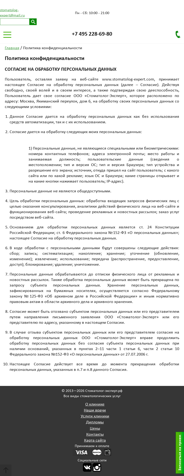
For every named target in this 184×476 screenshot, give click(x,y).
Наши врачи (95, 410)
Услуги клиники (95, 416)
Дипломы (95, 422)
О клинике (94, 404)
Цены (95, 428)
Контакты (95, 434)
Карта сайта (95, 440)
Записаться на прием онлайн (181, 453)
